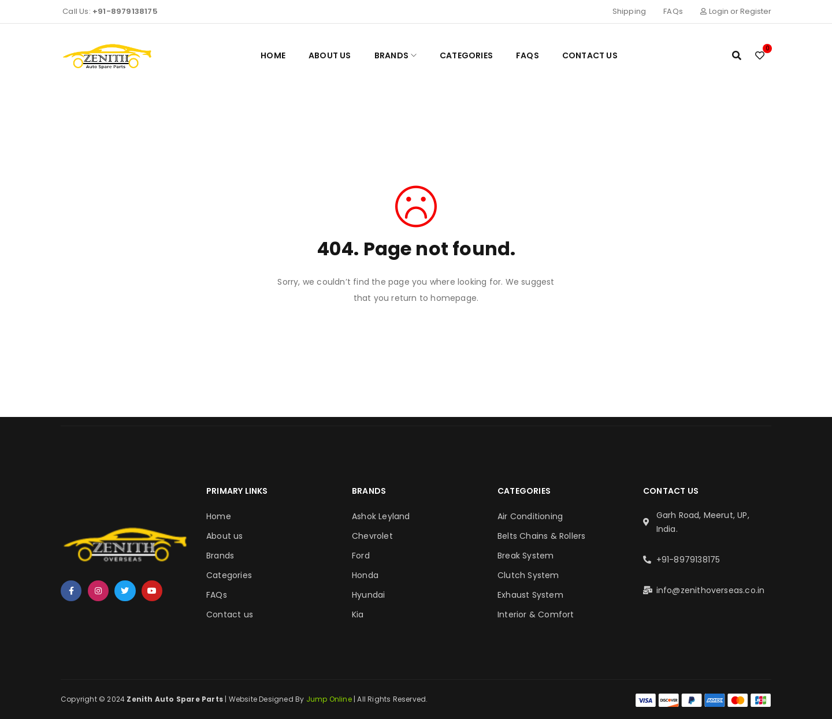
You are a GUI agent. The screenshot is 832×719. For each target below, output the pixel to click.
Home (218, 516)
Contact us (229, 614)
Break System (525, 555)
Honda (365, 575)
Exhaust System (530, 595)
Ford (361, 555)
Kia (358, 614)
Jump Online (330, 699)
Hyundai (368, 595)
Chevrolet (372, 536)
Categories (229, 575)
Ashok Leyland (381, 516)
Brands (220, 555)
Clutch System (528, 575)
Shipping (629, 11)
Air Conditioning (530, 516)
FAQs (673, 11)
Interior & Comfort (535, 614)
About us (224, 536)
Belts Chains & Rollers (541, 536)
